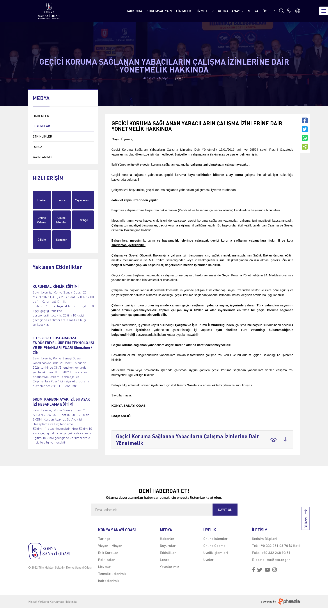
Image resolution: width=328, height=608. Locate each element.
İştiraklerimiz (108, 580)
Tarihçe (83, 220)
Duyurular (178, 78)
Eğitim (41, 239)
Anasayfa (149, 78)
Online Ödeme (41, 220)
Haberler (167, 538)
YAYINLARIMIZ (42, 157)
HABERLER (41, 116)
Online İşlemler (61, 220)
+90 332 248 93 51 (276, 552)
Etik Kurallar (108, 552)
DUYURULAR (41, 126)
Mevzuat (105, 566)
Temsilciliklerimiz (112, 573)
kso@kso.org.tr (278, 559)
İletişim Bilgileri (264, 538)
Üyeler (41, 200)
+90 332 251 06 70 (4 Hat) (279, 545)
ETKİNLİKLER (42, 136)
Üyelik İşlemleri (215, 552)
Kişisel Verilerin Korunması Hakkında (52, 601)
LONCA (37, 146)
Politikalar (106, 559)
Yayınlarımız (83, 200)
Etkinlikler (168, 552)
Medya (163, 78)
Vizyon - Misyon (110, 545)
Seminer (61, 239)
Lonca (61, 200)
